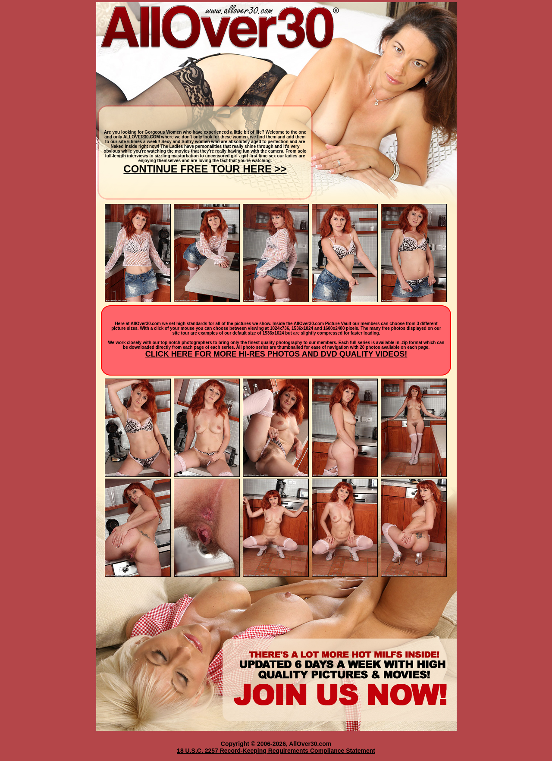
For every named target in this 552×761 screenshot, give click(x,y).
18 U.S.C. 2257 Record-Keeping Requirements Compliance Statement (276, 750)
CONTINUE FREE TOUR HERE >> (204, 169)
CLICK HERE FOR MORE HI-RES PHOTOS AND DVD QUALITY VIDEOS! (276, 354)
